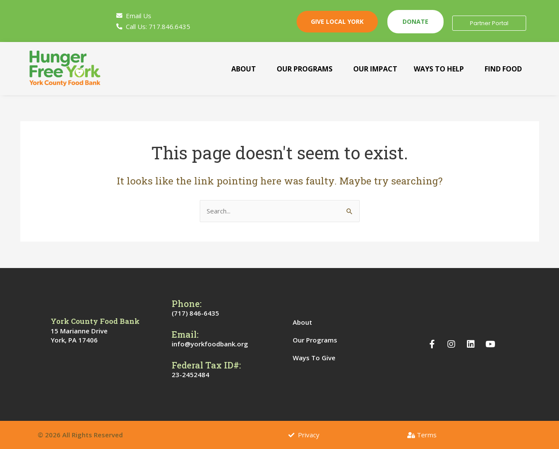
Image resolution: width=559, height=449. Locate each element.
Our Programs (304, 69)
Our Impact (375, 69)
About (243, 69)
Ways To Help (438, 69)
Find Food (502, 69)
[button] (245, 69)
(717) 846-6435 (195, 313)
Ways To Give (319, 357)
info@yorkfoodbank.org (210, 343)
